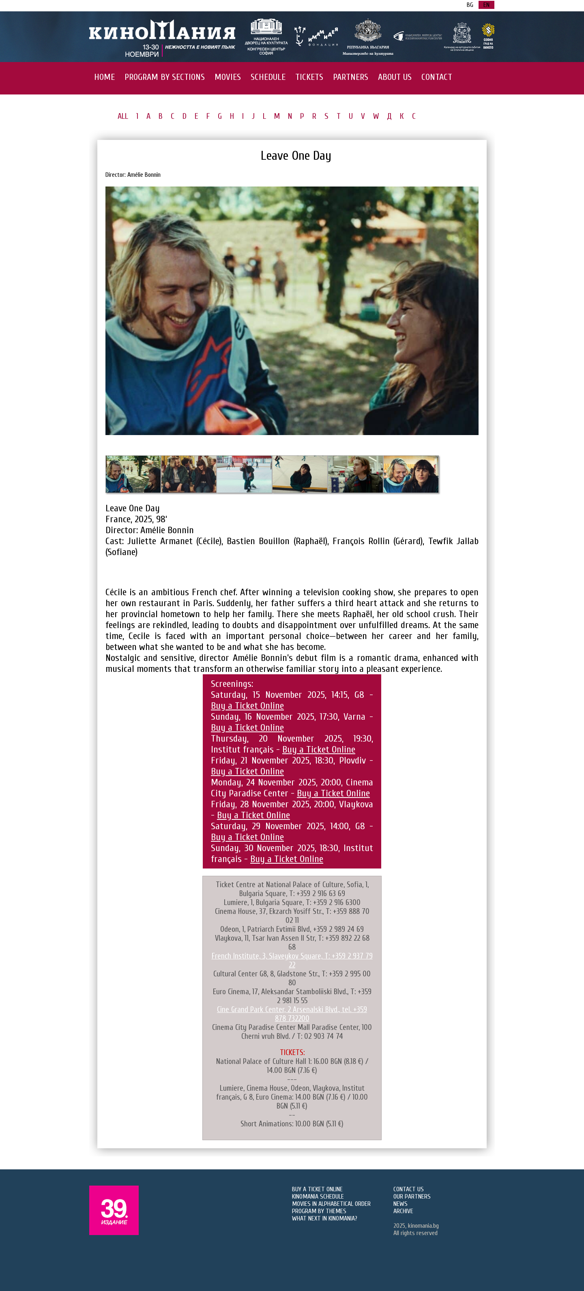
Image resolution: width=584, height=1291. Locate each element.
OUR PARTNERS (412, 1196)
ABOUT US (395, 77)
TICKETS (309, 77)
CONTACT (436, 77)
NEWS (400, 1203)
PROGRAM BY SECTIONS (165, 77)
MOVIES (228, 77)
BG (470, 5)
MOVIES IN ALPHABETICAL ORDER (331, 1203)
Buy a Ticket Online (247, 705)
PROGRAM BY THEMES (319, 1211)
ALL (123, 116)
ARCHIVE (403, 1211)
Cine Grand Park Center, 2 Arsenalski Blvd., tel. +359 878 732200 (292, 1014)
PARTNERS (350, 77)
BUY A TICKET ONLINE (317, 1189)
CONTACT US (408, 1189)
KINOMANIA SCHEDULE (318, 1196)
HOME (104, 77)
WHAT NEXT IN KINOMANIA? (324, 1218)
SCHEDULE (268, 77)
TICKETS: (292, 1052)
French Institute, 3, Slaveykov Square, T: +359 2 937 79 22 (292, 960)
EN (486, 5)
